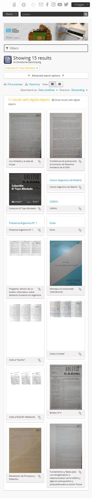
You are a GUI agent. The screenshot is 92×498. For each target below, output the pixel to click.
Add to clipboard (39, 161)
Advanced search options (46, 75)
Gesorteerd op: (28, 90)
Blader (9, 14)
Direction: (64, 90)
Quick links (33, 4)
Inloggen (79, 4)
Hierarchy (33, 84)
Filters (12, 48)
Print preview (13, 84)
